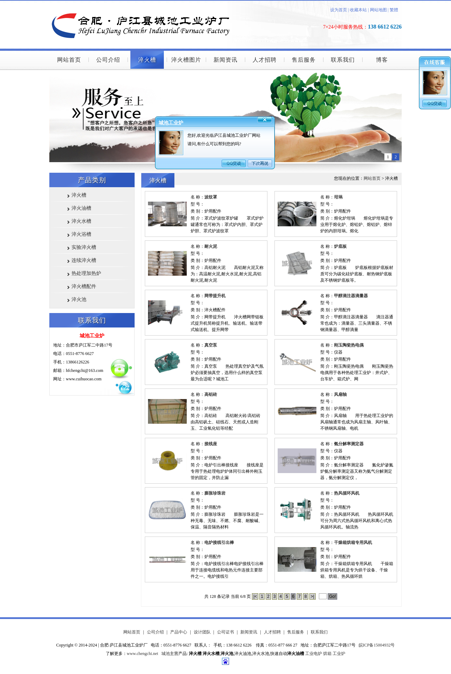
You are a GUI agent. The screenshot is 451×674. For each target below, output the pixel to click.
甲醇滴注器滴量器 (351, 295)
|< (255, 596)
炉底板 (340, 246)
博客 (382, 60)
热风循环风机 (346, 493)
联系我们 (343, 60)
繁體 (394, 9)
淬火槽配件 (84, 286)
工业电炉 (313, 653)
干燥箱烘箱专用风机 (353, 542)
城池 (165, 653)
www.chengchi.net (142, 653)
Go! (332, 596)
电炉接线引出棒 (219, 542)
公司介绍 (108, 60)
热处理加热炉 (86, 273)
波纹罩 (210, 197)
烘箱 (327, 653)
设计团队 (202, 632)
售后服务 (304, 60)
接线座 (210, 443)
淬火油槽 (81, 208)
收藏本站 (358, 9)
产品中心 (178, 632)
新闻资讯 (225, 60)
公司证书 (225, 632)
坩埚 (338, 197)
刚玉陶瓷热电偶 (349, 345)
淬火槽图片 (186, 60)
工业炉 (339, 653)
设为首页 (338, 9)
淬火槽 (147, 60)
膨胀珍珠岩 (215, 493)
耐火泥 (210, 246)
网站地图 (378, 9)
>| (312, 596)
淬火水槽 (81, 221)
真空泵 (210, 345)
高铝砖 (210, 394)
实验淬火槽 (84, 247)
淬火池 (79, 299)
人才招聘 (265, 60)
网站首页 (69, 60)
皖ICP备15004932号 (377, 645)
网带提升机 (215, 295)
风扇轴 (340, 394)
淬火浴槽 (81, 234)
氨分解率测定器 (349, 443)
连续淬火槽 (84, 260)
